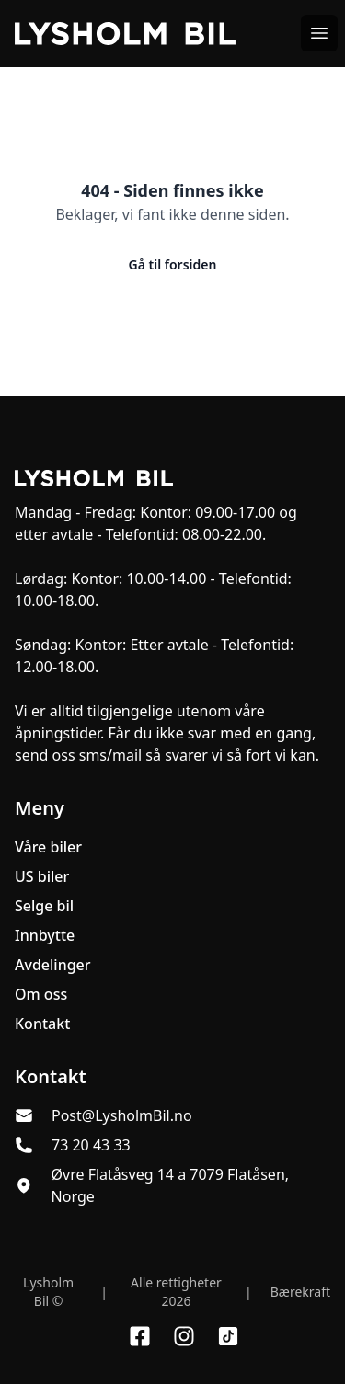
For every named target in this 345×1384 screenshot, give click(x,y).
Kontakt (42, 1023)
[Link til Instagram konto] (184, 1336)
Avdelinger (53, 965)
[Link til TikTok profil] (228, 1336)
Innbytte (45, 935)
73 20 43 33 (91, 1145)
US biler (42, 876)
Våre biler (48, 847)
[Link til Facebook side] (140, 1336)
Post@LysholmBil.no (122, 1115)
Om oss (41, 994)
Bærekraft (300, 1291)
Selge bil (44, 906)
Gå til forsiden (173, 264)
